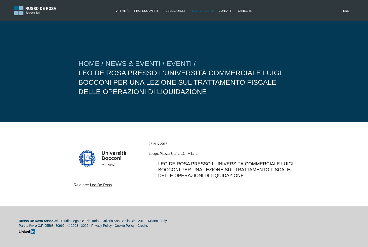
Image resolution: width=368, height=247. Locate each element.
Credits (143, 225)
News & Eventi (202, 10)
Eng (346, 10)
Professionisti (146, 10)
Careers (245, 10)
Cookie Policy (125, 225)
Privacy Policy (101, 225)
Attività (122, 10)
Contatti (225, 10)
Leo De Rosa (101, 185)
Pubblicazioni (174, 10)
